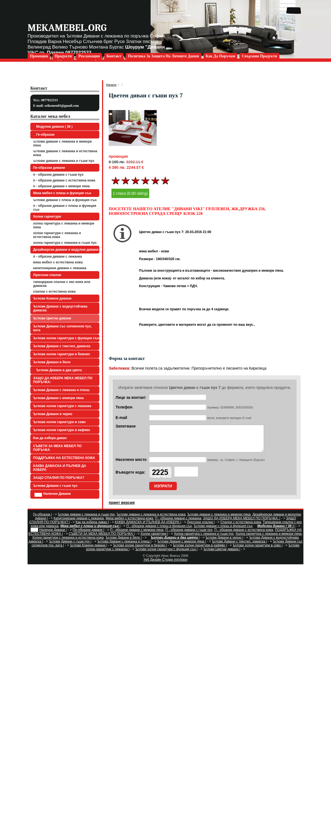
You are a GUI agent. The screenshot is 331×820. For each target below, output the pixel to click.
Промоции (39, 56)
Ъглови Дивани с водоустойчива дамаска (60, 308)
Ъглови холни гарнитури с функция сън (66, 338)
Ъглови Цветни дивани (52, 318)
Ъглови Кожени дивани (52, 298)
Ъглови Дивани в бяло (52, 362)
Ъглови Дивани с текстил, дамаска (61, 346)
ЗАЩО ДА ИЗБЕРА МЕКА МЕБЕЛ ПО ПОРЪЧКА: (62, 380)
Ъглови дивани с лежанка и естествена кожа (65, 153)
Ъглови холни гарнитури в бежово (61, 354)
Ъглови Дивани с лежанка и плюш (61, 390)
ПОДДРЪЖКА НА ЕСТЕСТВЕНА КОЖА (64, 458)
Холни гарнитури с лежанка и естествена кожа (57, 235)
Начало (111, 84)
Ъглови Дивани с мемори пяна (58, 398)
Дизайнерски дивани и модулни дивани (65, 250)
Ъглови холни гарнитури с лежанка (62, 406)
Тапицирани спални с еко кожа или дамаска (61, 284)
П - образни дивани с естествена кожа (64, 180)
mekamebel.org (67, 27)
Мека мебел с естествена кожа (58, 262)
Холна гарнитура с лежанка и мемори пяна (63, 225)
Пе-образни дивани (49, 168)
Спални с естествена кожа (54, 291)
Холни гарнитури (47, 216)
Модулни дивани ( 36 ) (53, 127)
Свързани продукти (259, 56)
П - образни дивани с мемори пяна (61, 186)
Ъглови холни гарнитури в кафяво (61, 430)
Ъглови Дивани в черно (52, 414)
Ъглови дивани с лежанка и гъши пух (63, 161)
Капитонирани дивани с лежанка (59, 268)
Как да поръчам (220, 56)
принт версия (122, 507)
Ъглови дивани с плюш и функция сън (65, 200)
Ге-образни (44, 135)
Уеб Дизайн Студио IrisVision (165, 565)
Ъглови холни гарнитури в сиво (59, 422)
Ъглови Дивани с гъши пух (55, 486)
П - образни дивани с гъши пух (58, 175)
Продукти (63, 56)
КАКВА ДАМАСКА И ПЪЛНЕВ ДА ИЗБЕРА (59, 468)
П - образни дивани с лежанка (57, 256)
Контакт (113, 56)
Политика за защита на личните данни (163, 56)
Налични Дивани (52, 494)
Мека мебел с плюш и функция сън (62, 193)
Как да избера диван (50, 438)
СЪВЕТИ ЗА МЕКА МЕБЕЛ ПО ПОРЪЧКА (57, 448)
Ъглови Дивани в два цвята (58, 370)
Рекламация (89, 56)
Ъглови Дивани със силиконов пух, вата (62, 328)
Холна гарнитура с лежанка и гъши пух (65, 243)
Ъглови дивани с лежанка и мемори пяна (62, 143)
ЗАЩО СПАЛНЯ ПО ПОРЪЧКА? (58, 478)
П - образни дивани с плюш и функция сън (64, 208)
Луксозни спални (47, 275)
